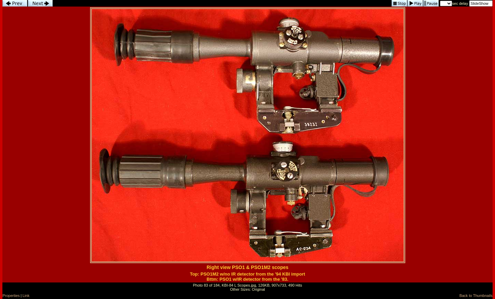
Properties (11, 295)
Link (26, 295)
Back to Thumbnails (475, 295)
